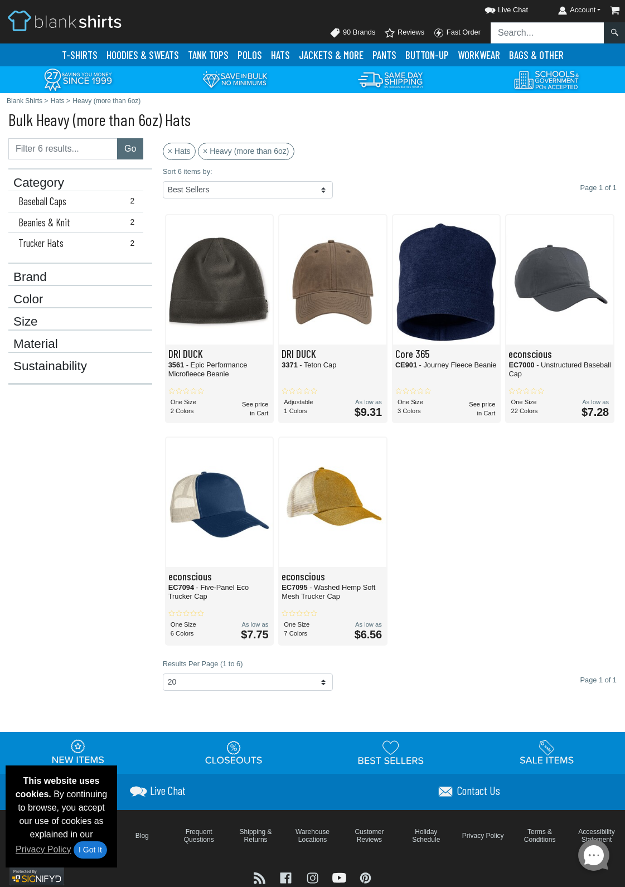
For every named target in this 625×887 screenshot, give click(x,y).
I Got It (90, 849)
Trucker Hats (78, 243)
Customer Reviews (369, 836)
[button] (496, 8)
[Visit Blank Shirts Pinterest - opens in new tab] (365, 877)
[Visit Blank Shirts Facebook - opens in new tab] (287, 877)
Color (28, 299)
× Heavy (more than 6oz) (246, 151)
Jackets (331, 55)
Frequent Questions (199, 836)
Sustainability (50, 366)
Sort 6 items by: (187, 171)
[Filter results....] (63, 148)
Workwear (479, 55)
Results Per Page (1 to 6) (203, 664)
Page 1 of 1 (598, 680)
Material (35, 344)
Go (130, 148)
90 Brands (352, 32)
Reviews (404, 32)
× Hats (179, 151)
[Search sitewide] (547, 32)
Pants (384, 55)
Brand (30, 277)
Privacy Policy (43, 849)
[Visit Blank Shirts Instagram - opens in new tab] (314, 877)
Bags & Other (536, 55)
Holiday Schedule (426, 836)
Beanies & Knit (78, 222)
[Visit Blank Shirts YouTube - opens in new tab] (340, 877)
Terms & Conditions (540, 836)
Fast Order (457, 32)
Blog (142, 836)
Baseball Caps (78, 201)
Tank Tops (208, 55)
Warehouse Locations (312, 836)
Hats (280, 55)
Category (38, 183)
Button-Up (427, 55)
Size (25, 322)
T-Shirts (80, 55)
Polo (250, 55)
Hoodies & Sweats (142, 55)
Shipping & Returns (256, 836)
